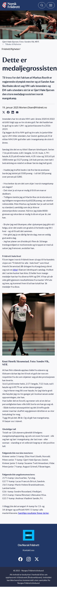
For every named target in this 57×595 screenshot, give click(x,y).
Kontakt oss (28, 550)
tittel (15, 269)
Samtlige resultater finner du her (33, 513)
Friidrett (6, 49)
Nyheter (15, 49)
